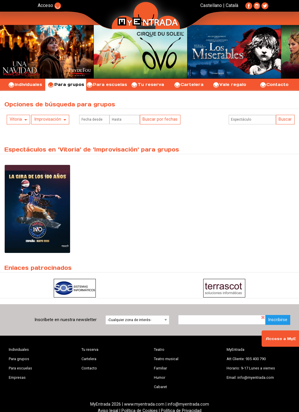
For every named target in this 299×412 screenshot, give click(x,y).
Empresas (17, 377)
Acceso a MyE (281, 338)
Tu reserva (147, 84)
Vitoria (16, 119)
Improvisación (47, 119)
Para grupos (66, 84)
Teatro (159, 349)
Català (232, 5)
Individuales (25, 84)
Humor (159, 377)
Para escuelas (106, 84)
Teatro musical (166, 359)
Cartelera (189, 84)
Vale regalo (229, 84)
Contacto (274, 84)
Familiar (160, 368)
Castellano (211, 5)
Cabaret (160, 387)
